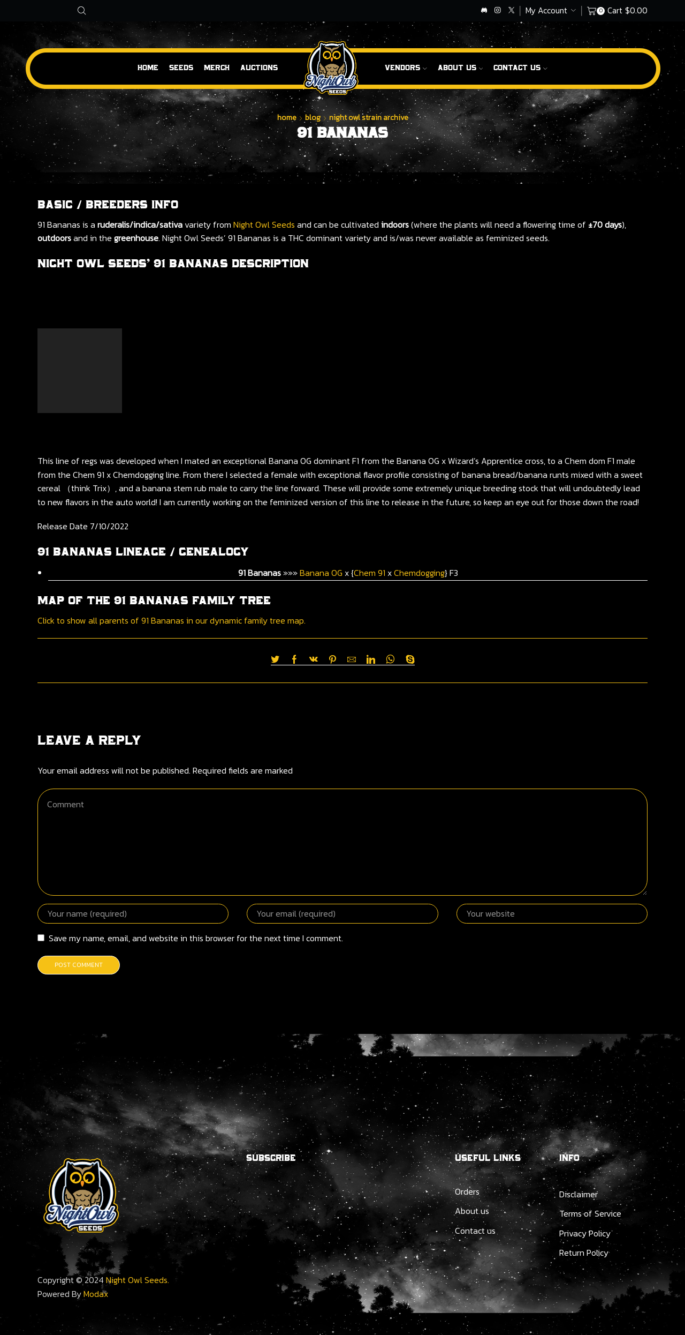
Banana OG (321, 572)
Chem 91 (369, 572)
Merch (217, 67)
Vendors (406, 67)
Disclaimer (578, 1194)
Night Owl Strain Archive (368, 117)
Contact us (475, 1230)
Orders (467, 1191)
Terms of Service (590, 1213)
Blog (313, 117)
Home (148, 67)
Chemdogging (419, 572)
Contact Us (520, 67)
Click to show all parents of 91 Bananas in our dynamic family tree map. (171, 620)
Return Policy (583, 1252)
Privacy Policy (585, 1233)
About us (460, 67)
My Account (546, 10)
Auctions (259, 67)
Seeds (181, 67)
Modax (95, 1293)
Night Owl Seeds (264, 224)
